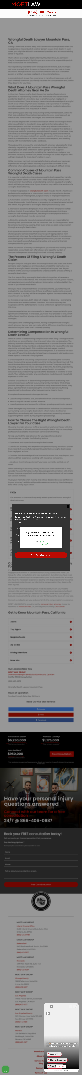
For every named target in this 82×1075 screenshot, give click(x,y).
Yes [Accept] (44, 542)
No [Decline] (37, 541)
